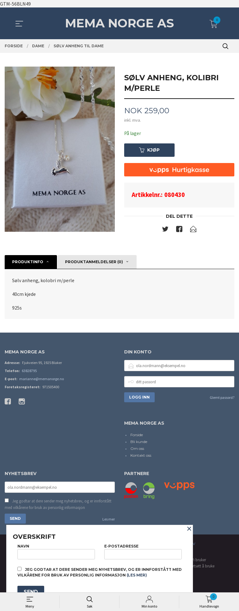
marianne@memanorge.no (41, 379)
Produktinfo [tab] (27, 262)
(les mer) (137, 575)
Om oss (137, 449)
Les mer (108, 520)
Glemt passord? (222, 398)
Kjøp (149, 150)
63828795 (29, 371)
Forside (136, 435)
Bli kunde (138, 442)
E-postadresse (143, 551)
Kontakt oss (140, 456)
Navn (56, 551)
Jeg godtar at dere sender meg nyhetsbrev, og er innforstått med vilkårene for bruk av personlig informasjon (58, 505)
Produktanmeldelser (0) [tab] (94, 262)
